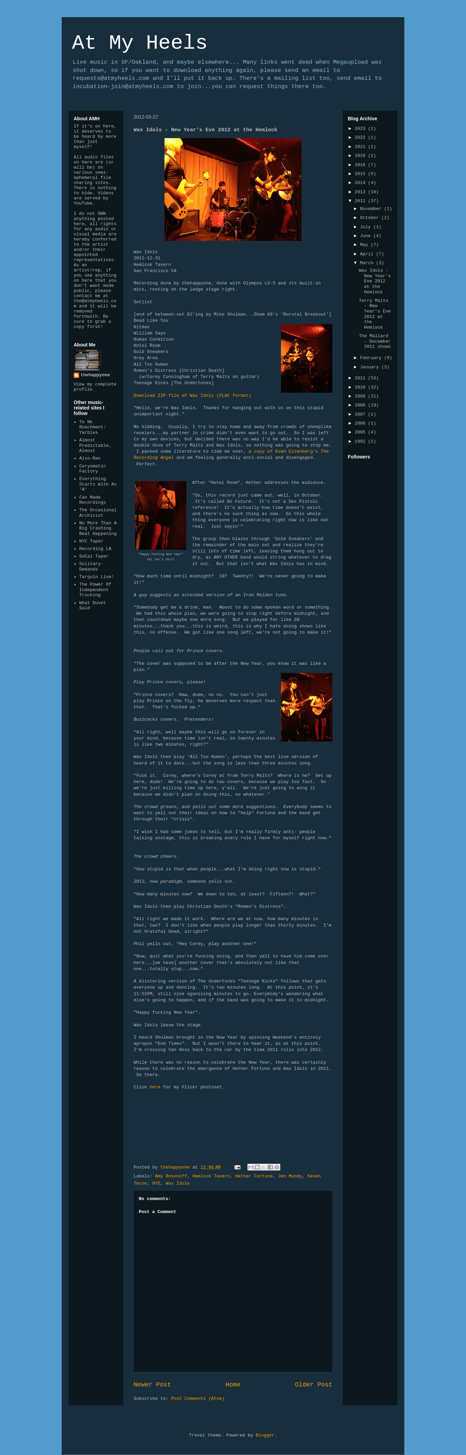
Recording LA (95, 548)
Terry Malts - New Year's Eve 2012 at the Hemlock (375, 314)
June (366, 236)
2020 (361, 155)
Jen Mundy (290, 1176)
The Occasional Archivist (97, 513)
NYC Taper (91, 541)
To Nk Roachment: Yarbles (92, 427)
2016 (361, 165)
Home (233, 1384)
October (370, 217)
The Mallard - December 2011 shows (375, 341)
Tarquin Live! (96, 576)
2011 (361, 378)
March (368, 263)
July (366, 227)
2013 (361, 192)
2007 (361, 414)
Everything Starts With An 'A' (97, 484)
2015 (361, 173)
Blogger (265, 1435)
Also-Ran (89, 458)
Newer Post (152, 1384)
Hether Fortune (253, 1176)
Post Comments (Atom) (197, 1398)
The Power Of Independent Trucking (95, 590)
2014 (361, 182)
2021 (361, 146)
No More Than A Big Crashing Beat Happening (97, 528)
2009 (361, 396)
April (368, 254)
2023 (361, 128)
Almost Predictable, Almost (95, 445)
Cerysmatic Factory (92, 469)
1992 (361, 441)
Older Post (313, 1384)
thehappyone (95, 375)
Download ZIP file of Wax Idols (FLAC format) (192, 395)
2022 (361, 137)
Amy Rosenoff (171, 1176)
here (155, 1087)
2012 (361, 201)
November (372, 208)
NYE (156, 1183)
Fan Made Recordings (92, 500)
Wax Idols (178, 1183)
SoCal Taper (94, 556)
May (365, 244)
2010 (361, 387)
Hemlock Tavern (211, 1176)
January (370, 367)
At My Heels (140, 43)
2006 (361, 423)
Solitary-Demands (91, 566)
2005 (361, 432)
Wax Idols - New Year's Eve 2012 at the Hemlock (375, 281)
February (372, 357)
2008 (361, 405)
